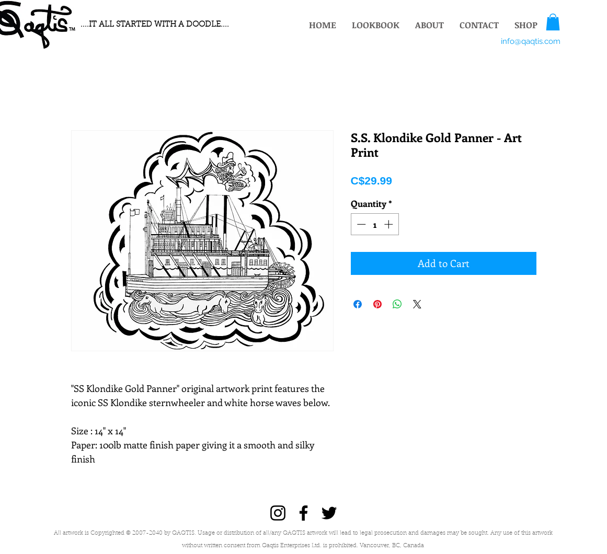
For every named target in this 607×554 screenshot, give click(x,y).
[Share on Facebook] (357, 304)
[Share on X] (417, 304)
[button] (553, 22)
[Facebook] (303, 513)
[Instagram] (278, 513)
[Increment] (389, 224)
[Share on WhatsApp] (397, 304)
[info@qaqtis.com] (530, 41)
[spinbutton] (375, 224)
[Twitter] (329, 513)
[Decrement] (360, 224)
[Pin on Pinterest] (377, 304)
